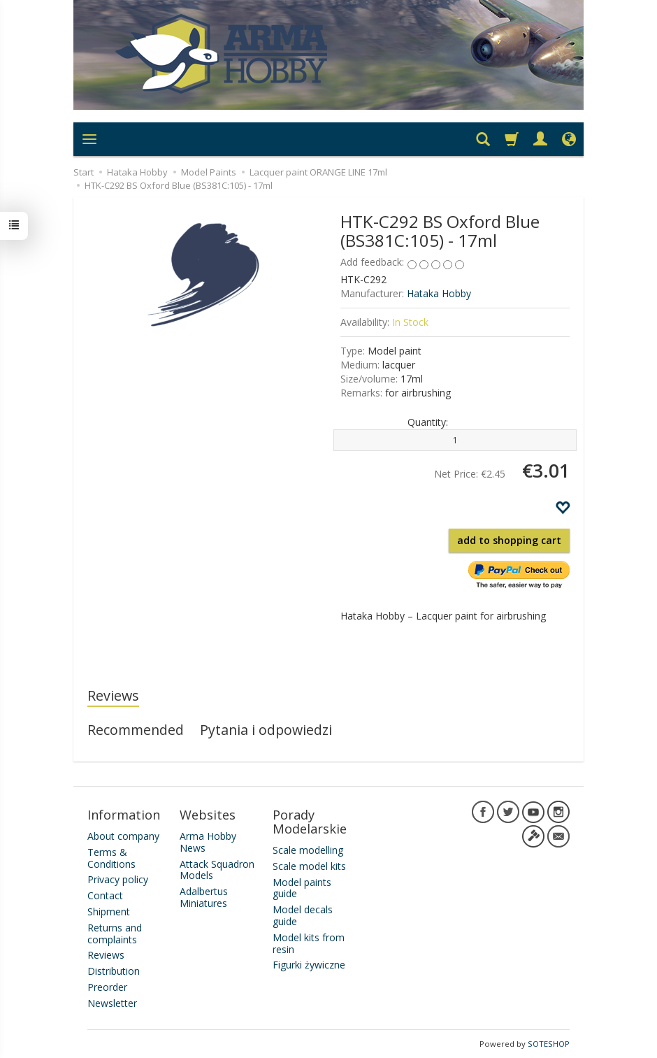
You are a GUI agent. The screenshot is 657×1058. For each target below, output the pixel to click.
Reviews (113, 695)
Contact (105, 895)
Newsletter (112, 1003)
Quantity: (427, 422)
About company (123, 836)
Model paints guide (302, 888)
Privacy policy (117, 879)
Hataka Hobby (439, 293)
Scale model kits (309, 866)
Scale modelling (308, 850)
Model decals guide (303, 915)
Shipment (108, 911)
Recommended (135, 729)
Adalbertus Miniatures (204, 897)
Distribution (113, 971)
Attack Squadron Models (217, 869)
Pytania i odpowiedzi (266, 729)
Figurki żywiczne (309, 964)
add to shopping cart (509, 540)
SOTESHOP (549, 1043)
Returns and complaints (114, 933)
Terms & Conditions (111, 858)
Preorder (107, 987)
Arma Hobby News (208, 842)
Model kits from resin (309, 943)
